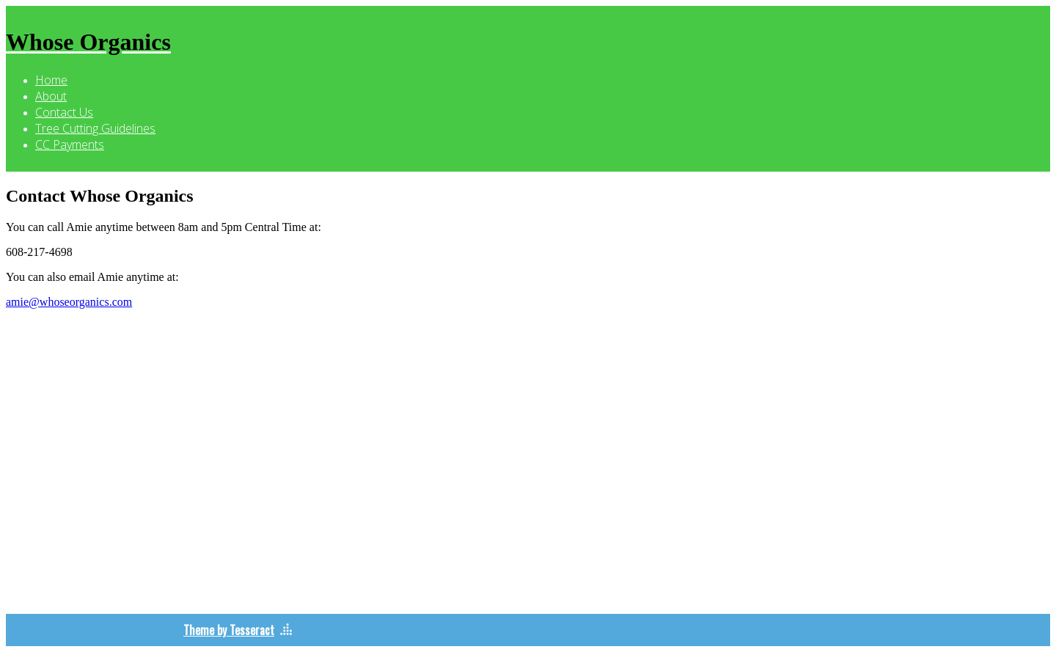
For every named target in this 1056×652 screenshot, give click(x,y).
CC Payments (69, 144)
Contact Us (64, 112)
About (51, 96)
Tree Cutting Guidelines (95, 128)
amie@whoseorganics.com (69, 302)
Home (51, 80)
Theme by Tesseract (228, 630)
